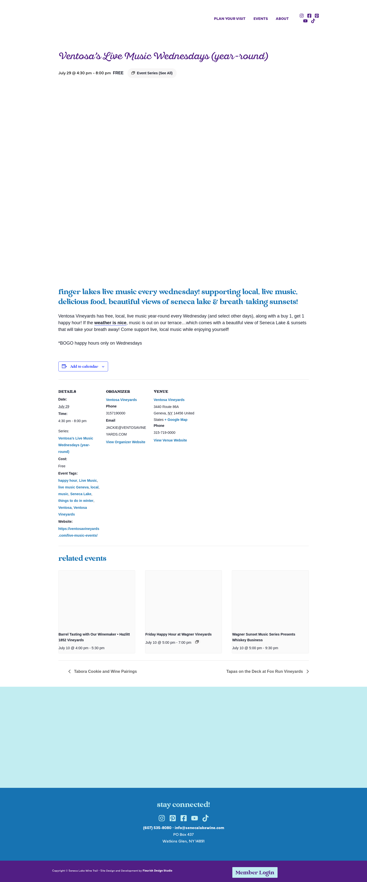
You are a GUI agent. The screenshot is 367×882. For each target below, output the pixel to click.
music (63, 494)
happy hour (67, 480)
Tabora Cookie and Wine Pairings (105, 671)
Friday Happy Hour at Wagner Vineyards (178, 634)
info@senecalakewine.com (199, 827)
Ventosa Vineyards (121, 400)
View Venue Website (170, 440)
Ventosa (65, 508)
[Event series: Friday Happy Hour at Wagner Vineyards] (197, 641)
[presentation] (97, 599)
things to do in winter (76, 501)
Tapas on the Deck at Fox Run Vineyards (265, 671)
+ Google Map (175, 420)
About (282, 18)
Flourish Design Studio (157, 870)
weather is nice (110, 322)
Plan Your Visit (229, 18)
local (94, 487)
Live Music (88, 480)
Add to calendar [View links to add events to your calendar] (84, 366)
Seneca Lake (80, 494)
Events (260, 18)
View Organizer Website (125, 442)
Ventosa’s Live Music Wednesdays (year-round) (75, 445)
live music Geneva (73, 487)
